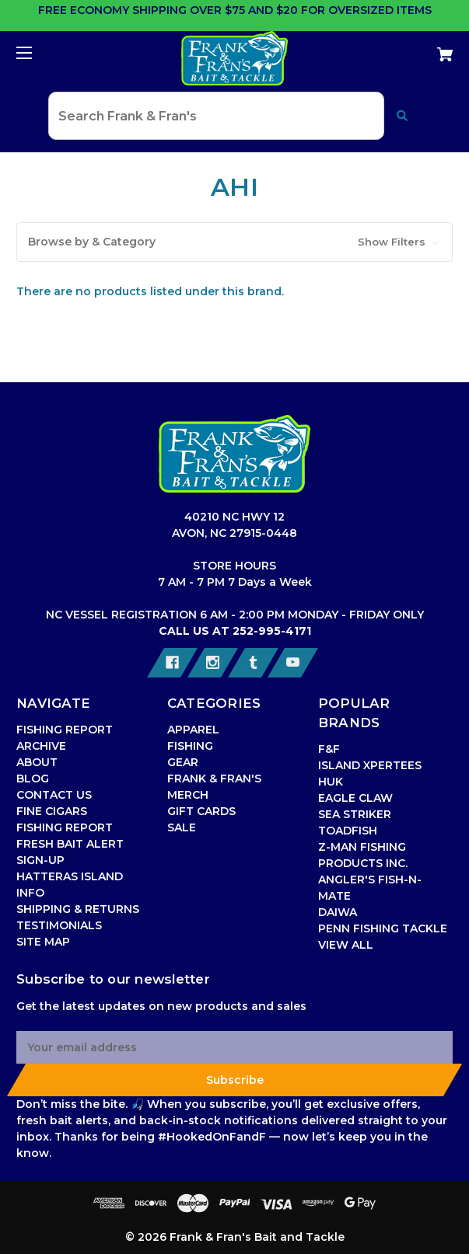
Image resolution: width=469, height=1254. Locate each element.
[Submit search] (402, 115)
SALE (181, 827)
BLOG (32, 778)
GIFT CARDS (201, 811)
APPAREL (193, 730)
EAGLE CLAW (355, 798)
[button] (234, 242)
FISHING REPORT (64, 827)
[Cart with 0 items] (409, 48)
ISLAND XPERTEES (370, 765)
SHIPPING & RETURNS (77, 909)
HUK (330, 782)
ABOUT (37, 762)
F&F (329, 749)
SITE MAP (43, 942)
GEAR (182, 762)
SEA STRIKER (354, 814)
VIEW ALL (345, 945)
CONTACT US (54, 795)
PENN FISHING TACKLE (382, 928)
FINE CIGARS (51, 811)
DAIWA (337, 912)
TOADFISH (347, 831)
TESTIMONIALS (59, 925)
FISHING (190, 746)
